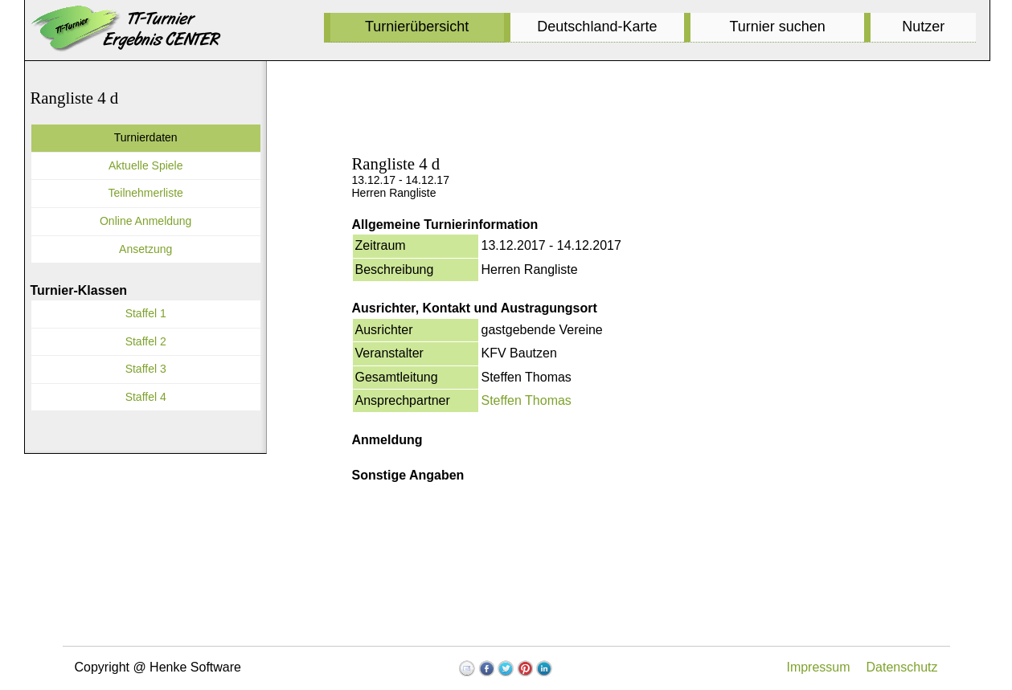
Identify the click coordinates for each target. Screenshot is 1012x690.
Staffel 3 (145, 368)
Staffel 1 (145, 313)
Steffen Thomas (526, 400)
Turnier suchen (777, 26)
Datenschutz (902, 667)
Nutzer (923, 26)
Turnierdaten (146, 137)
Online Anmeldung (145, 220)
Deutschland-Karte (597, 26)
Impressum (818, 667)
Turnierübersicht (417, 26)
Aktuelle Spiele (146, 165)
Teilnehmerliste (146, 192)
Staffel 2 (145, 341)
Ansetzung (145, 249)
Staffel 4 (145, 396)
